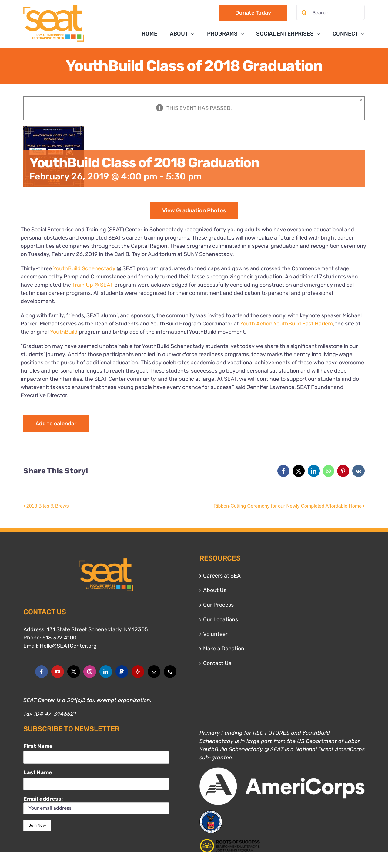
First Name (38, 746)
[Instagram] (89, 671)
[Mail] (154, 671)
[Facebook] (41, 671)
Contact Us (217, 663)
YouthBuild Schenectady (84, 268)
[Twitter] (73, 671)
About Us (214, 590)
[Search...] (330, 12)
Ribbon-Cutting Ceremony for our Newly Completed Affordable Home (287, 506)
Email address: (96, 805)
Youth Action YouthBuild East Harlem (286, 323)
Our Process (218, 605)
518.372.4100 (59, 637)
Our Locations (220, 619)
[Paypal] (121, 671)
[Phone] (170, 671)
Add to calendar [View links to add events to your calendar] (56, 424)
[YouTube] (57, 671)
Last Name (37, 772)
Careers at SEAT (223, 575)
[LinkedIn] (105, 671)
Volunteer (215, 634)
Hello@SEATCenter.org (68, 645)
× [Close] (361, 100)
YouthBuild (64, 332)
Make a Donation (223, 648)
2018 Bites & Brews (47, 506)
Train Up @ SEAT (92, 284)
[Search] (304, 12)
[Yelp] (138, 671)
